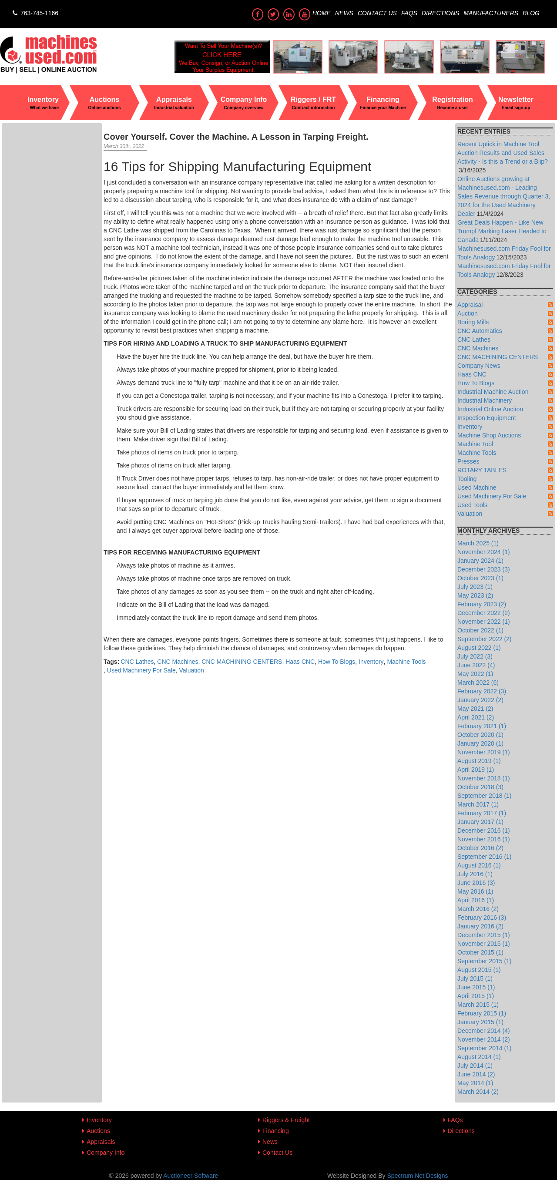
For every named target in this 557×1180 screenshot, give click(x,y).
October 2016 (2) (480, 847)
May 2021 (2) (475, 708)
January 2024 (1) (480, 560)
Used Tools (472, 504)
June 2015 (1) (476, 987)
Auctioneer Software (190, 1175)
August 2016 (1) (479, 865)
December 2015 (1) (483, 934)
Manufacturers (490, 13)
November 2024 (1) (483, 551)
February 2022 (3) (481, 691)
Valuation (191, 670)
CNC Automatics (479, 330)
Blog (531, 13)
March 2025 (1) (478, 543)
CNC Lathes (137, 661)
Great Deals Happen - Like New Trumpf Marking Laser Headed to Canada (502, 231)
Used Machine (477, 487)
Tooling (466, 478)
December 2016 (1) (483, 830)
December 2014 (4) (483, 1030)
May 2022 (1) (475, 673)
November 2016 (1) (483, 839)
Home (321, 13)
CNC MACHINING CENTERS (241, 661)
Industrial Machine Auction (492, 391)
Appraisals (101, 1141)
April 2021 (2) (475, 717)
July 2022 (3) (475, 656)
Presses (468, 461)
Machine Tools (406, 661)
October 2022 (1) (480, 630)
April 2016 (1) (475, 900)
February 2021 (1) (481, 726)
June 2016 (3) (476, 882)
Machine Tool (475, 443)
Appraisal (470, 304)
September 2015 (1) (484, 961)
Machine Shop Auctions (489, 435)
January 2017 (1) (480, 821)
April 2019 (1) (475, 769)
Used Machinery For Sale (141, 670)
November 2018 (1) (483, 778)
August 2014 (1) (479, 1056)
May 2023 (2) (475, 595)
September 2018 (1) (484, 795)
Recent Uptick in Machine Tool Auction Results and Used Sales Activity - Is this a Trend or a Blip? (502, 153)
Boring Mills (473, 322)
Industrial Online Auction (490, 409)
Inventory (371, 661)
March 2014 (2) (478, 1091)
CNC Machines (177, 661)
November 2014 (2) (483, 1039)
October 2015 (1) (480, 952)
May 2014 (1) (475, 1082)
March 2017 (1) (478, 804)
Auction (467, 313)
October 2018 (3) (480, 786)
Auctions (98, 1130)
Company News (478, 365)
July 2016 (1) (475, 874)
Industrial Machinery (484, 400)
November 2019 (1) (483, 752)
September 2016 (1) (484, 856)
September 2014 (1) (484, 1048)
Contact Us (377, 13)
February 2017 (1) (481, 813)
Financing (275, 1130)
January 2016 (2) (480, 926)
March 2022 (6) (478, 682)
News (344, 13)
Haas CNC (300, 661)
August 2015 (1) (479, 969)
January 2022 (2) (480, 699)
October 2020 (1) (480, 734)
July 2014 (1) (475, 1065)
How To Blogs (336, 661)
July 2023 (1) (475, 586)
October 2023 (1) (480, 578)
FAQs (409, 13)
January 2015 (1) (480, 1022)
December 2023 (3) (483, 569)
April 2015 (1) (475, 995)
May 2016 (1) (475, 891)
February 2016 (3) (481, 917)
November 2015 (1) (483, 943)
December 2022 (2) (483, 612)
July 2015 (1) (475, 978)
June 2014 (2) (476, 1074)
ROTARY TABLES (482, 470)
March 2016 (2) (478, 908)
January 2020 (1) (480, 743)
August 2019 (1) (479, 760)
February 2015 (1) (481, 1013)
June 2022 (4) (476, 665)
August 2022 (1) (479, 647)
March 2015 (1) (478, 1004)
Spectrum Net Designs (417, 1175)
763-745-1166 (34, 13)
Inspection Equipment (486, 417)
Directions (440, 13)
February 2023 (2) (481, 604)
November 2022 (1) (483, 621)
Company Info (105, 1152)
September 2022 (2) (484, 638)
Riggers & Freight (286, 1119)
